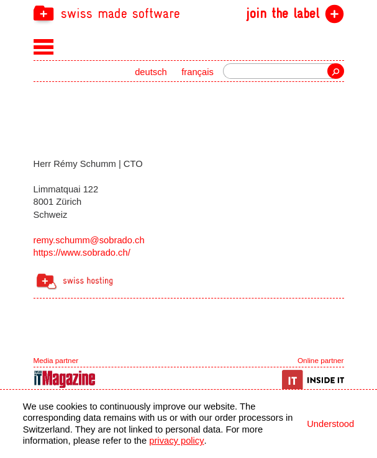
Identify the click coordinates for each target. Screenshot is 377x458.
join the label (282, 13)
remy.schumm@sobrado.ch (89, 240)
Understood (330, 424)
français (197, 72)
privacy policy (176, 441)
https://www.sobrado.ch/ (82, 253)
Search (335, 71)
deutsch (151, 72)
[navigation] (189, 12)
